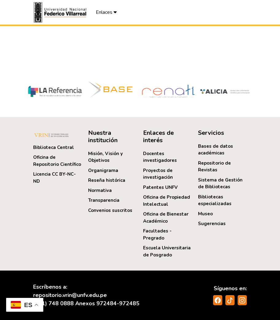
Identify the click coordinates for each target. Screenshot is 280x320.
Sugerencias (212, 223)
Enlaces (106, 12)
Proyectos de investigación (158, 174)
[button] (60, 12)
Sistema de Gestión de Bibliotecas (220, 183)
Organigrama (103, 170)
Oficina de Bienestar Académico (166, 217)
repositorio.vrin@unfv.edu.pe (70, 295)
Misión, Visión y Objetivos (105, 157)
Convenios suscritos (110, 210)
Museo (205, 214)
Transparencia (103, 200)
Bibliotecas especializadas (214, 200)
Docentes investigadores (160, 157)
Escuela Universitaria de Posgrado (167, 251)
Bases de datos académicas (215, 149)
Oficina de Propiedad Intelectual (166, 200)
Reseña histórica (106, 180)
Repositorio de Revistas (214, 166)
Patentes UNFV (160, 187)
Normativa (100, 190)
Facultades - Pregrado (157, 234)
